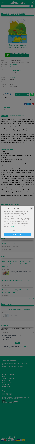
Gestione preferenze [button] (18, 230)
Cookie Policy (12, 226)
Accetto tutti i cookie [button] (17, 234)
